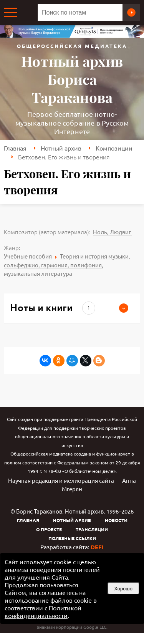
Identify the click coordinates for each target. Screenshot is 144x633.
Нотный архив (61, 148)
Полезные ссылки (72, 538)
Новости (116, 520)
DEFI (97, 547)
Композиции (114, 148)
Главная (15, 148)
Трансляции (92, 529)
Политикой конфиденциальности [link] (43, 611)
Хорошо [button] (123, 589)
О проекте (49, 529)
